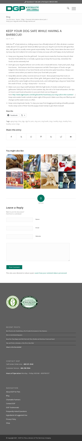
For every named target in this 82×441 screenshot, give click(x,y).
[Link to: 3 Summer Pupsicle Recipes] (14, 180)
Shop (8, 423)
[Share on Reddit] (61, 137)
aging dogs (14, 121)
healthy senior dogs (13, 124)
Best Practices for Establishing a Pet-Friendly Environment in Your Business (26, 331)
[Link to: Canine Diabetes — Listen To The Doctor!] (14, 162)
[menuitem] (67, 8)
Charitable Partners (13, 400)
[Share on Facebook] (11, 137)
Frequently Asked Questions (16, 411)
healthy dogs (57, 121)
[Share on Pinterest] (41, 137)
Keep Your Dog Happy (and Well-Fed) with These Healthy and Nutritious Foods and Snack (30, 339)
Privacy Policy (11, 419)
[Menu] (72, 8)
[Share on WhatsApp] (31, 137)
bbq (19, 121)
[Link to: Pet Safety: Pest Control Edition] (32, 180)
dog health (45, 121)
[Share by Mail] (71, 137)
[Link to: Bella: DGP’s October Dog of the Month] (67, 180)
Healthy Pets (67, 121)
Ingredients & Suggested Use (16, 415)
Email (37, 228)
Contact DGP (10, 403)
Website (38, 236)
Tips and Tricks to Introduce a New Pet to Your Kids (20, 343)
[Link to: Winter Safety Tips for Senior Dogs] (49, 163)
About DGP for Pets (13, 392)
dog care (38, 121)
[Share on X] (21, 137)
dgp (23, 121)
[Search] (67, 8)
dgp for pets (29, 121)
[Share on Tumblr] (51, 137)
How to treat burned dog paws (14, 335)
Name (37, 219)
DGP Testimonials (12, 407)
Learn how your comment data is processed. (51, 273)
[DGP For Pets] (34, 8)
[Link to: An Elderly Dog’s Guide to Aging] (49, 180)
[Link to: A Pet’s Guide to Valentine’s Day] (67, 163)
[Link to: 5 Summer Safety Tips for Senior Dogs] (32, 163)
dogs (51, 121)
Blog (8, 17)
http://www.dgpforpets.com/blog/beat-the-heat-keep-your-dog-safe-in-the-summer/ (43, 95)
